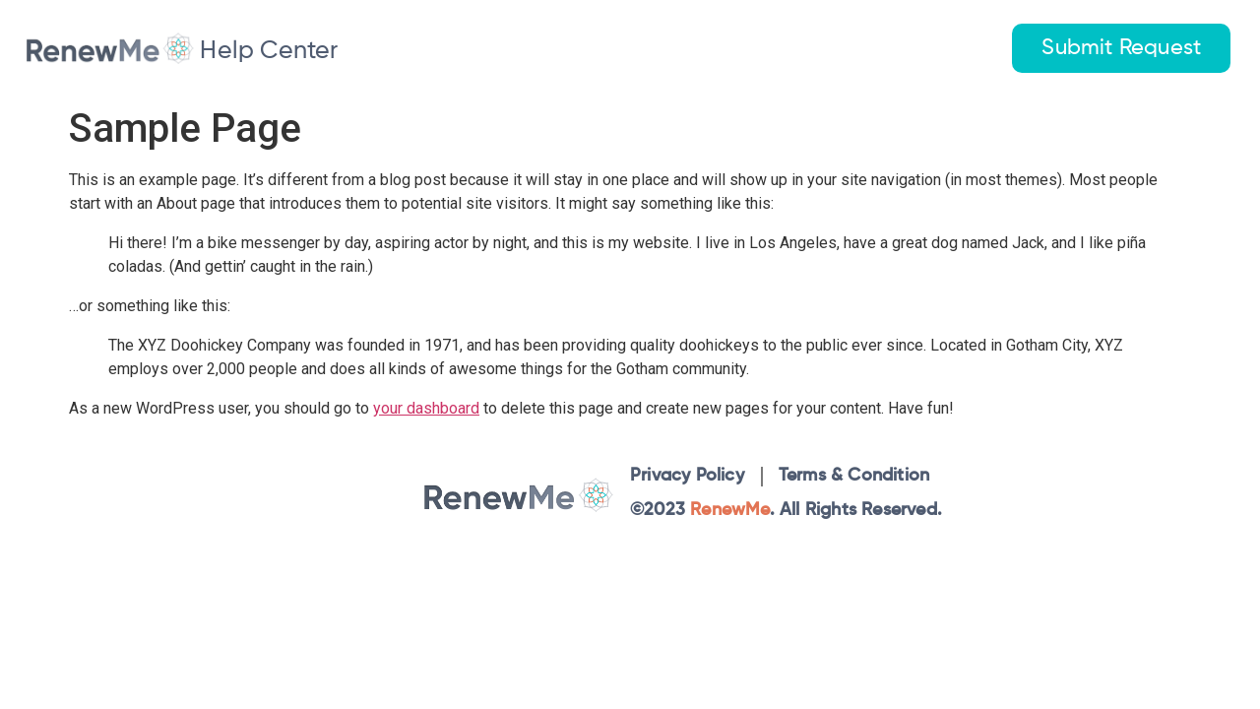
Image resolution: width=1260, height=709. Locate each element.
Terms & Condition (854, 475)
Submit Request (1121, 48)
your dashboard (426, 408)
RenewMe (729, 510)
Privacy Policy (687, 475)
